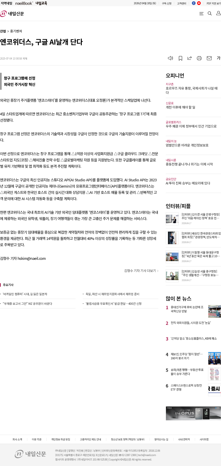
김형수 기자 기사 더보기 (140, 270)
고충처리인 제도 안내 (90, 439)
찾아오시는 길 (161, 439)
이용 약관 (36, 439)
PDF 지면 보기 (214, 3)
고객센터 (181, 3)
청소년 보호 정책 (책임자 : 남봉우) (127, 439)
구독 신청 (166, 3)
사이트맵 (204, 439)
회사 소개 (17, 439)
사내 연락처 (184, 439)
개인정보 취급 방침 (60, 439)
